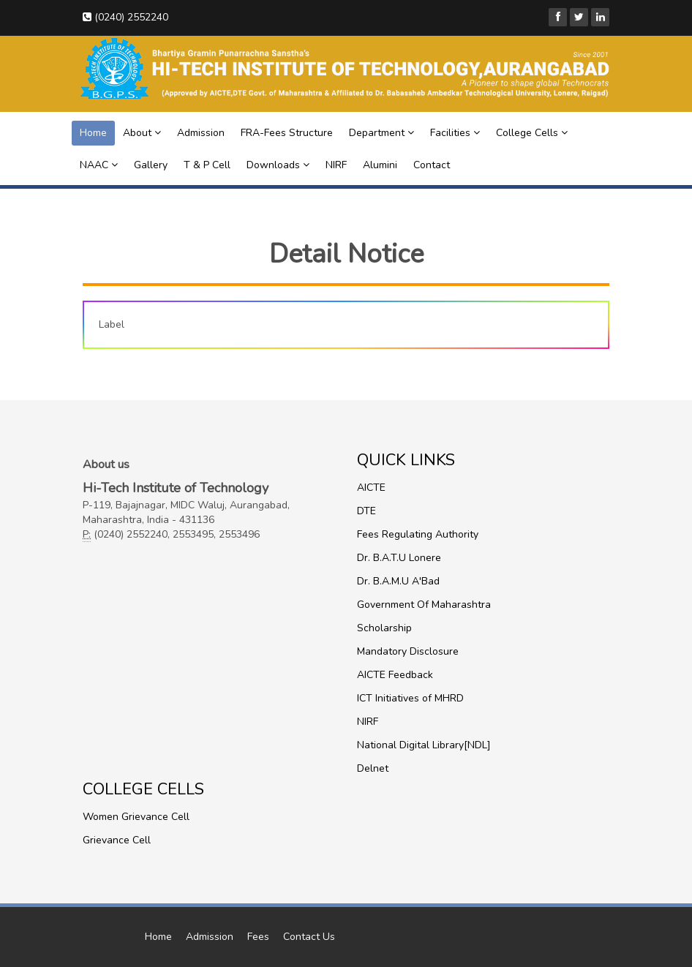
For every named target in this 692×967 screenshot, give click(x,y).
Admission (201, 133)
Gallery (151, 165)
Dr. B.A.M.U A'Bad (398, 581)
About (142, 133)
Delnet (372, 768)
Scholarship (384, 628)
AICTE (371, 487)
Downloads (278, 165)
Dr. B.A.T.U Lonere (399, 558)
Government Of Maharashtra (424, 605)
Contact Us (309, 937)
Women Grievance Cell (136, 817)
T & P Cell (207, 165)
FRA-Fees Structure (287, 133)
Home (93, 133)
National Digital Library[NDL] (424, 745)
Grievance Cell (117, 840)
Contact (431, 165)
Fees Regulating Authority (417, 534)
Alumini (380, 165)
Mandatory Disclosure (408, 651)
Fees (258, 937)
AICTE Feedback (395, 675)
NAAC (99, 165)
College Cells (532, 133)
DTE (366, 511)
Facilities (455, 133)
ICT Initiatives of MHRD (410, 698)
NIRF (336, 165)
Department (381, 133)
